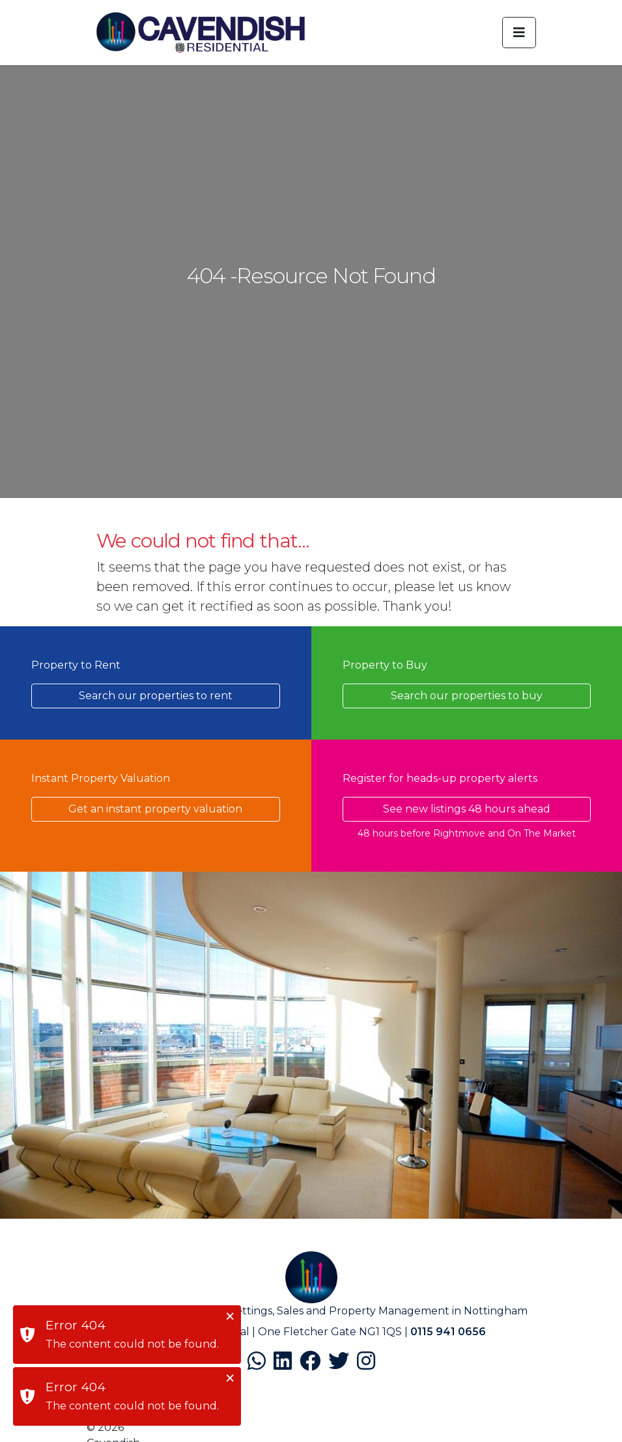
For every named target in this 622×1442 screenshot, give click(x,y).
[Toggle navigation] (519, 32)
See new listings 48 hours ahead (466, 809)
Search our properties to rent (156, 695)
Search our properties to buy (467, 695)
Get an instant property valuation (155, 809)
